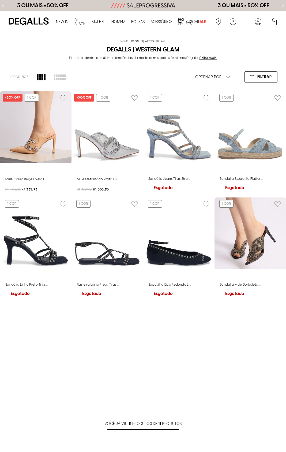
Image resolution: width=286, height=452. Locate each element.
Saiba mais (208, 25)
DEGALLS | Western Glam (148, 9)
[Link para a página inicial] (124, 9)
